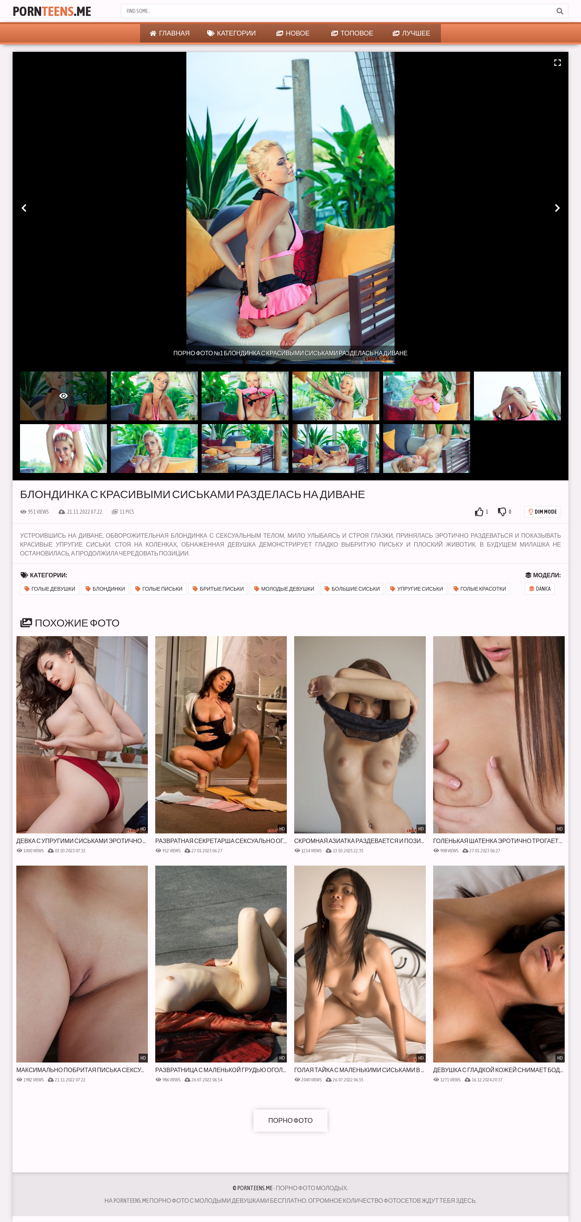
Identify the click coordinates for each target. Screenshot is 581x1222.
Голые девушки (49, 588)
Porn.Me (52, 11)
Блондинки (105, 588)
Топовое (352, 33)
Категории (231, 33)
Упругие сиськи (416, 588)
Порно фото (290, 1120)
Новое (292, 33)
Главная (170, 33)
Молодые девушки (284, 588)
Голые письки (158, 588)
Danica (540, 588)
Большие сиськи (352, 588)
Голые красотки (480, 588)
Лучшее (411, 33)
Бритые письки (218, 588)
